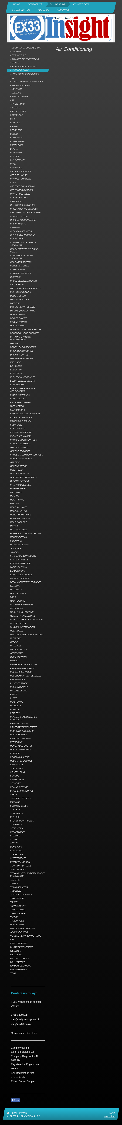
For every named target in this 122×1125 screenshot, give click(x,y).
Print (11, 1113)
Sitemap (22, 1113)
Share (15, 1100)
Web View (109, 1116)
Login (112, 1113)
